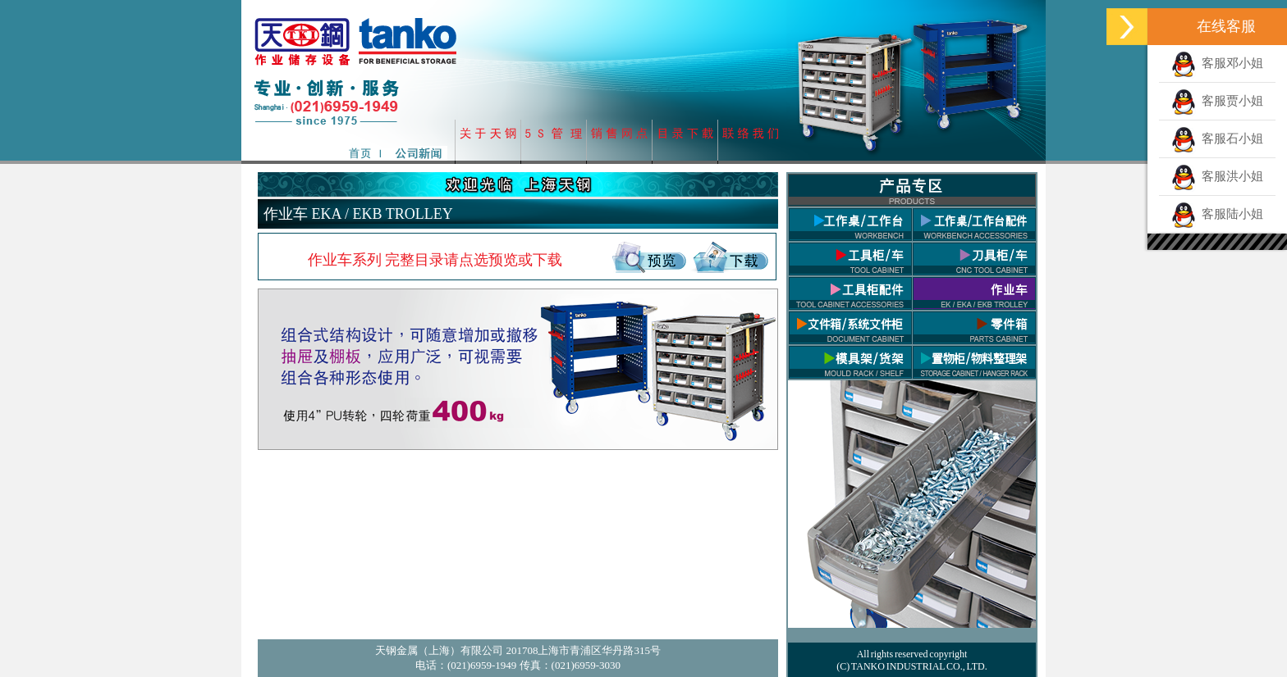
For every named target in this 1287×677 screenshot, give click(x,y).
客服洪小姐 (1217, 176)
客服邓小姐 (1217, 63)
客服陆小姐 (1217, 213)
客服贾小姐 (1217, 100)
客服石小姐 (1217, 138)
